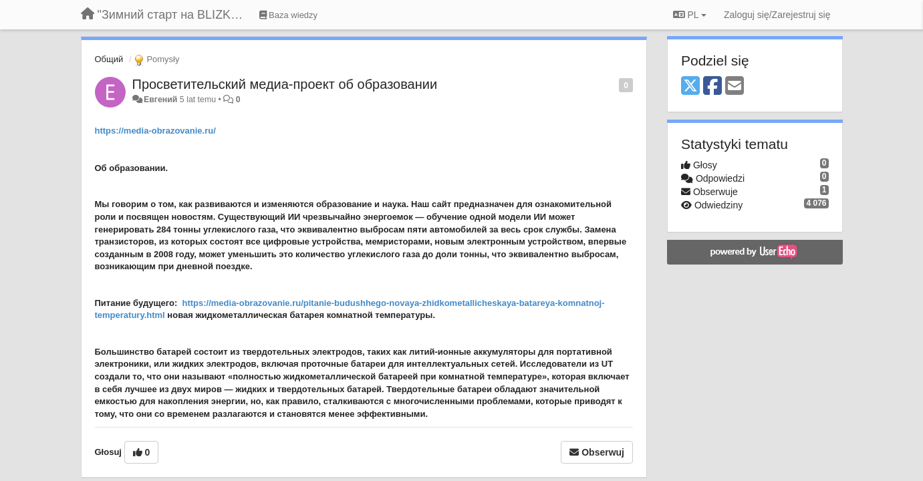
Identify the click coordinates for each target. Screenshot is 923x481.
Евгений (160, 99)
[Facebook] (712, 86)
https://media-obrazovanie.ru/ (155, 131)
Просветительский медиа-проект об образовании (285, 84)
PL (689, 14)
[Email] (734, 86)
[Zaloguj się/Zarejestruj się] (777, 14)
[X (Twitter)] (690, 86)
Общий (109, 59)
